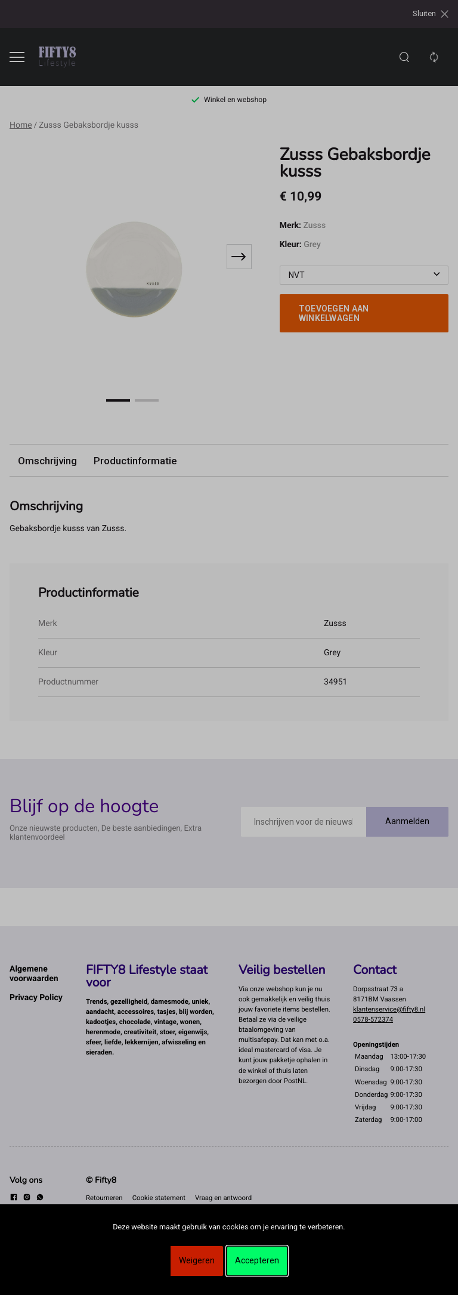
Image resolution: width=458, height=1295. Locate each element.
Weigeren (197, 1260)
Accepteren (257, 1260)
